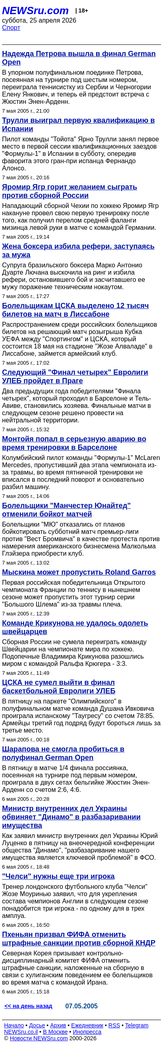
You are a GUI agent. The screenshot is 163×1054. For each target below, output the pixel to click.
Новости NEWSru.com (39, 1038)
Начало (14, 1025)
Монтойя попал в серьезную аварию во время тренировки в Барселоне (74, 443)
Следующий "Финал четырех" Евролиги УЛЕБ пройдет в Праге (75, 376)
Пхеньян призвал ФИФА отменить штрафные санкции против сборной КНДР (78, 938)
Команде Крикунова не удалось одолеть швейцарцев (75, 627)
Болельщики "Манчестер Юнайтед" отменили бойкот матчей (66, 510)
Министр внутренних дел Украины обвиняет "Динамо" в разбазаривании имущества (71, 816)
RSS (114, 1025)
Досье (37, 1025)
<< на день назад (28, 1006)
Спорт (11, 27)
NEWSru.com (35, 10)
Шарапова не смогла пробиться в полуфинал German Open (63, 753)
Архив (58, 1025)
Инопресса (87, 1032)
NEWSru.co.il (21, 1032)
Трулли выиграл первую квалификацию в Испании (78, 124)
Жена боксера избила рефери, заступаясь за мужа (78, 250)
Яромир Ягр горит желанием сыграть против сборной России (69, 191)
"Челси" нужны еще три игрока (58, 876)
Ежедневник (87, 1025)
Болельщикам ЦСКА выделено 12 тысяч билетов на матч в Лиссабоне (75, 310)
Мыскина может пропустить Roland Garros (79, 572)
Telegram (137, 1025)
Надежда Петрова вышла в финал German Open (79, 58)
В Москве (55, 1032)
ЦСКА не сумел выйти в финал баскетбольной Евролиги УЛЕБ (59, 686)
